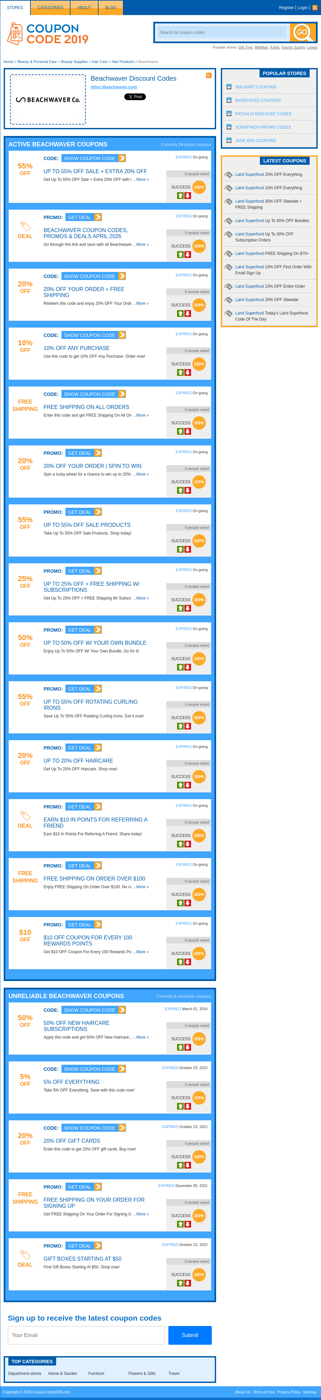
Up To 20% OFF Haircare (78, 761)
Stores (15, 7)
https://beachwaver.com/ (114, 87)
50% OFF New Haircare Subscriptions (77, 1026)
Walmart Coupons (256, 87)
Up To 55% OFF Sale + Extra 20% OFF (95, 171)
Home (8, 62)
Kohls (275, 47)
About (84, 7)
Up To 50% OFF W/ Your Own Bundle (95, 643)
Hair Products (123, 62)
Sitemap (309, 1392)
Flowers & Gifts (142, 1373)
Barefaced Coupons (258, 100)
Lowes (312, 47)
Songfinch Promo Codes (263, 127)
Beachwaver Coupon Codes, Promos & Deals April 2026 (86, 233)
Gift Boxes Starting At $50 (83, 1259)
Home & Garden (62, 1373)
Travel (174, 1373)
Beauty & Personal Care (37, 62)
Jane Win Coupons (255, 140)
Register (286, 7)
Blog (110, 7)
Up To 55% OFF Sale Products (87, 525)
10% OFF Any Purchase (77, 348)
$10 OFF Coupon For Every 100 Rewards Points (88, 941)
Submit (190, 1335)
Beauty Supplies (74, 62)
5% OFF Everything (72, 1082)
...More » (141, 179)
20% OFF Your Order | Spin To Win (93, 466)
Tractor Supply (293, 47)
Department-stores (24, 1373)
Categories (50, 7)
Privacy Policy (289, 1392)
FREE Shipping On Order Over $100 (94, 879)
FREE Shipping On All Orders (86, 407)
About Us (242, 1392)
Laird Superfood (268, 174)
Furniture (97, 1373)
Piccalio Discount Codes (263, 114)
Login (302, 7)
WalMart (261, 47)
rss (208, 75)
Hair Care (100, 62)
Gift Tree (245, 47)
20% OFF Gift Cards (72, 1141)
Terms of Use (264, 1392)
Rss (316, 7)
